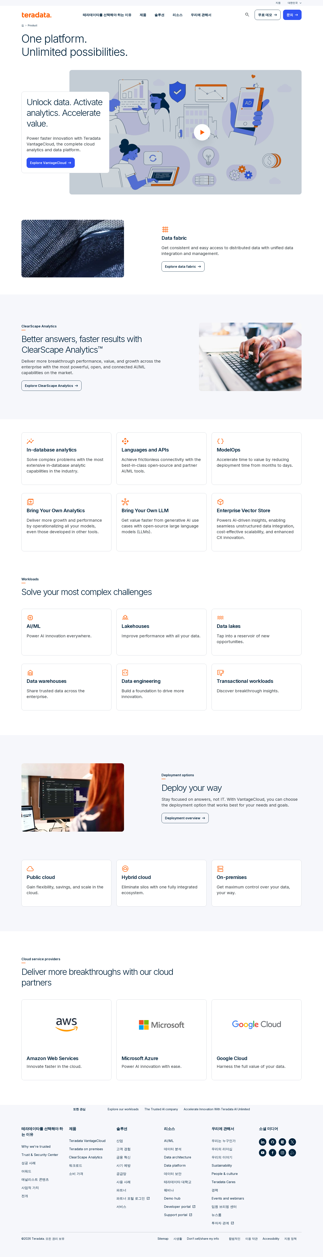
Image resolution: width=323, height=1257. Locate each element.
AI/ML (169, 1141)
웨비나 (169, 1190)
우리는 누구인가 (224, 1141)
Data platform (175, 1165)
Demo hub (172, 1198)
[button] (202, 132)
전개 (24, 1196)
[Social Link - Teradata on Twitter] (292, 1142)
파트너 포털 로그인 (130, 1198)
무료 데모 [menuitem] (265, 15)
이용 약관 (251, 1238)
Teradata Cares (223, 1182)
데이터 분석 (172, 1149)
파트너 (121, 1190)
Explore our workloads (123, 1109)
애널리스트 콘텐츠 (35, 1179)
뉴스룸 (216, 1215)
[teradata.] (36, 15)
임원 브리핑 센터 (224, 1207)
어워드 (26, 1171)
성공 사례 (28, 1163)
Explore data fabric (180, 266)
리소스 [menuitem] (178, 15)
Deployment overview (182, 818)
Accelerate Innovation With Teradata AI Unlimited (217, 1109)
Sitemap (163, 1238)
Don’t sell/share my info (203, 1238)
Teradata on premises (86, 1149)
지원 (278, 2)
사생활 (177, 1238)
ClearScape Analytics (85, 1157)
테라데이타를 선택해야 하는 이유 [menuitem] (107, 15)
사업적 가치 (30, 1188)
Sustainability (222, 1165)
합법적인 (234, 1238)
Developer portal (177, 1207)
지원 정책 (290, 1238)
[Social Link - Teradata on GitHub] (272, 1142)
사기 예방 (123, 1165)
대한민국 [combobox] (293, 2)
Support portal (175, 1215)
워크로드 (75, 1165)
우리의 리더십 (222, 1149)
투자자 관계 (220, 1223)
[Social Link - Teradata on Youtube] (262, 1152)
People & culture (225, 1174)
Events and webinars (228, 1198)
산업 (119, 1141)
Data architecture (177, 1157)
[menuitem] (247, 15)
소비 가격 (76, 1174)
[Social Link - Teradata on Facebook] (272, 1152)
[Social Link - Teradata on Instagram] (282, 1152)
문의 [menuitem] (290, 15)
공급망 (121, 1174)
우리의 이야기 (222, 1157)
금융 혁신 (123, 1157)
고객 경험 (123, 1149)
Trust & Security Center (39, 1155)
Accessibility (271, 1238)
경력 (215, 1190)
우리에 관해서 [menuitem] (201, 15)
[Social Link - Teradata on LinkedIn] (262, 1142)
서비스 (121, 1207)
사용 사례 (123, 1182)
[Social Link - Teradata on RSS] (292, 1152)
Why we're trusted (35, 1146)
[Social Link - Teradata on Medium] (282, 1142)
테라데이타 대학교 (177, 1182)
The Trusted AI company (161, 1109)
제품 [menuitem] (143, 15)
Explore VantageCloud (48, 163)
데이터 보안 (172, 1174)
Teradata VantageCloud (87, 1141)
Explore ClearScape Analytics (49, 386)
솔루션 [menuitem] (159, 15)
